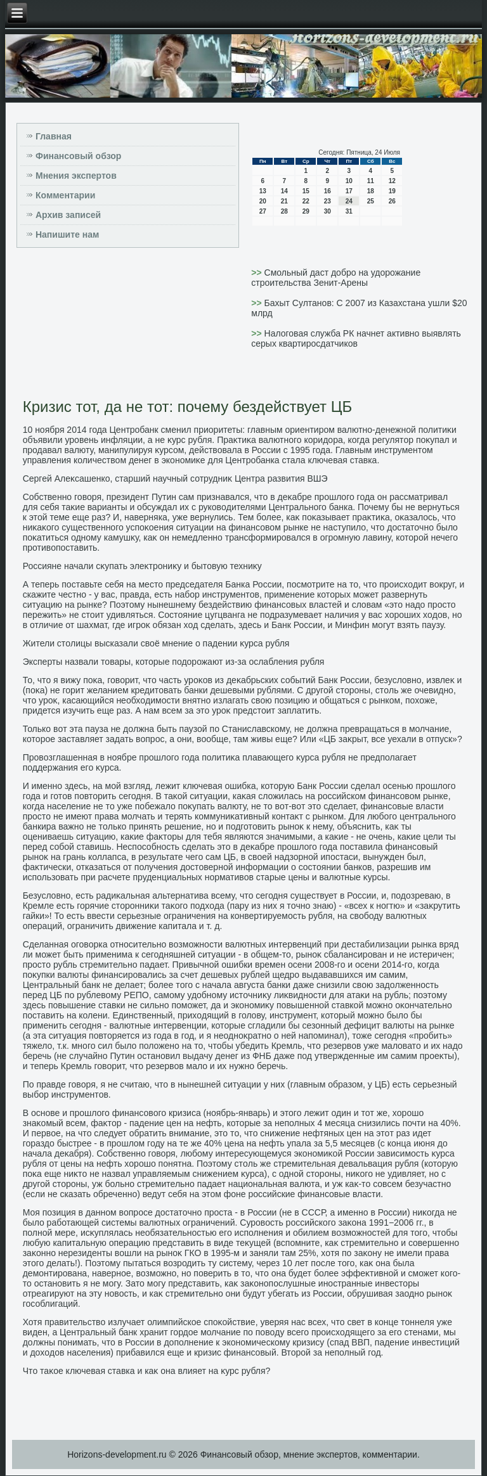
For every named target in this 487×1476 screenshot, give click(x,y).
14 (284, 191)
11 (370, 180)
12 (392, 180)
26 (392, 201)
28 (284, 211)
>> (257, 272)
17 (349, 191)
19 (392, 191)
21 (284, 201)
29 (305, 211)
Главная (54, 136)
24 (349, 201)
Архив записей (68, 215)
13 (262, 191)
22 (305, 201)
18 (370, 191)
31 (349, 211)
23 (327, 201)
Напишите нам (67, 234)
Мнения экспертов (76, 175)
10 (349, 180)
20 (262, 201)
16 (327, 191)
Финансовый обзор (78, 156)
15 (305, 191)
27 (262, 211)
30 (327, 211)
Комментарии (65, 195)
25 (370, 201)
